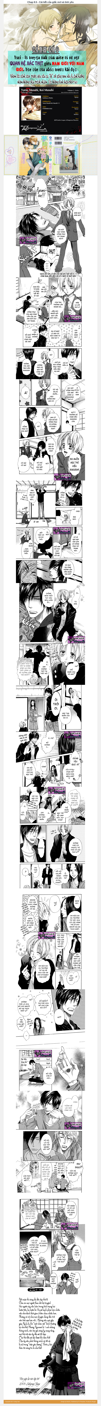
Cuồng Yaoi (17, 1401)
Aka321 (68, 1401)
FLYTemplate (81, 1401)
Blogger (94, 1401)
